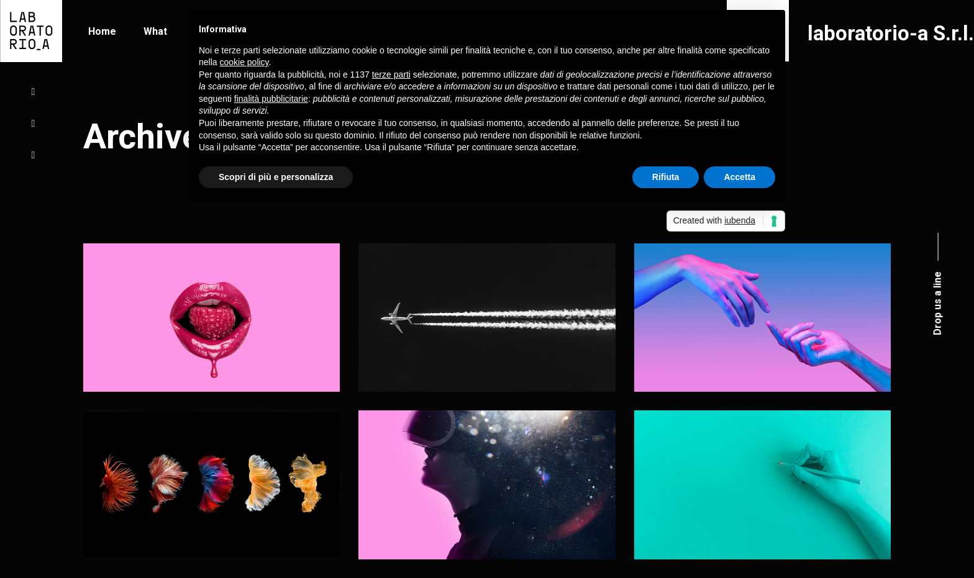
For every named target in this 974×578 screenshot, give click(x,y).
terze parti (391, 74)
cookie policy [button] (243, 62)
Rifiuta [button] (666, 177)
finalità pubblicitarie (271, 99)
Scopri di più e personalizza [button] (276, 177)
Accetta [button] (739, 177)
